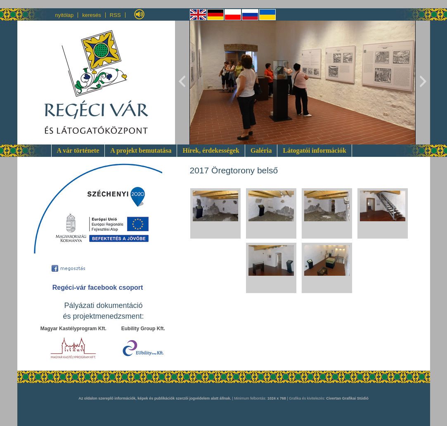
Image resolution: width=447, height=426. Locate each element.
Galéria (261, 150)
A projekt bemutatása (140, 150)
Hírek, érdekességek (210, 150)
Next (422, 82)
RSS (115, 15)
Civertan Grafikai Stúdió (347, 398)
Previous (182, 82)
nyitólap (64, 15)
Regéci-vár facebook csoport (97, 287)
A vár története (78, 150)
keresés (91, 15)
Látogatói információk (314, 150)
